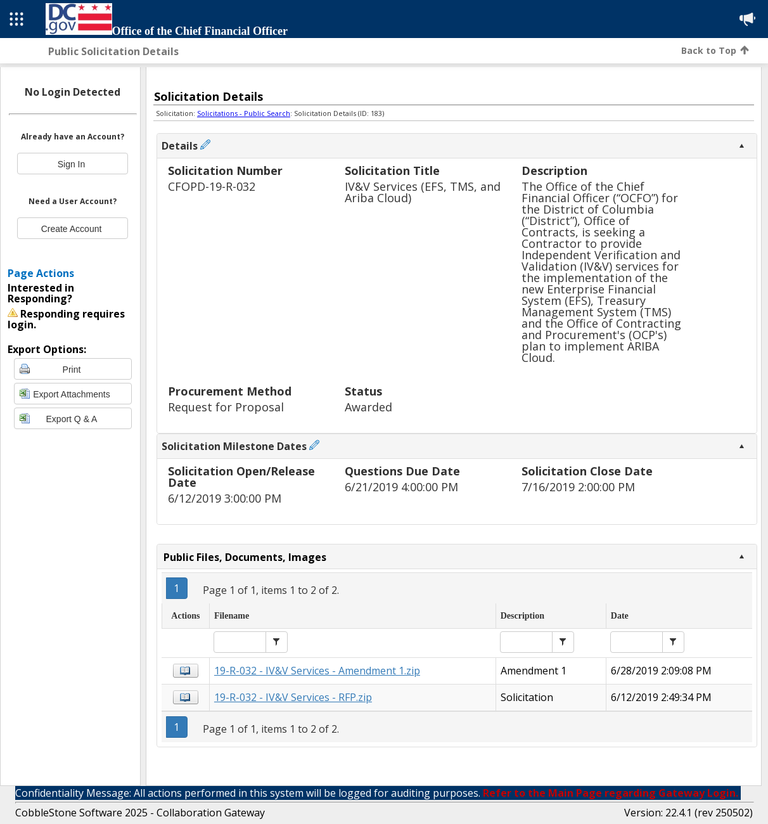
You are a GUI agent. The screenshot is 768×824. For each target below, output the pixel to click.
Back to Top (715, 50)
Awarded (368, 407)
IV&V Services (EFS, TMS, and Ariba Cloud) (423, 192)
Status (363, 392)
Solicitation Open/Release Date (241, 477)
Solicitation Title (392, 171)
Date (620, 616)
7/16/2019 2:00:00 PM (578, 487)
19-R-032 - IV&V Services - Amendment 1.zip (317, 671)
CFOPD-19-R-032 (211, 186)
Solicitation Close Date (587, 472)
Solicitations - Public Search (243, 113)
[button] (277, 642)
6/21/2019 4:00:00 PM (401, 487)
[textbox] (240, 642)
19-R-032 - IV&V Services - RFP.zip (293, 697)
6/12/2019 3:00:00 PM (224, 498)
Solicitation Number (225, 171)
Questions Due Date (402, 472)
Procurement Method (229, 392)
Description (554, 171)
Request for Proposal (226, 407)
